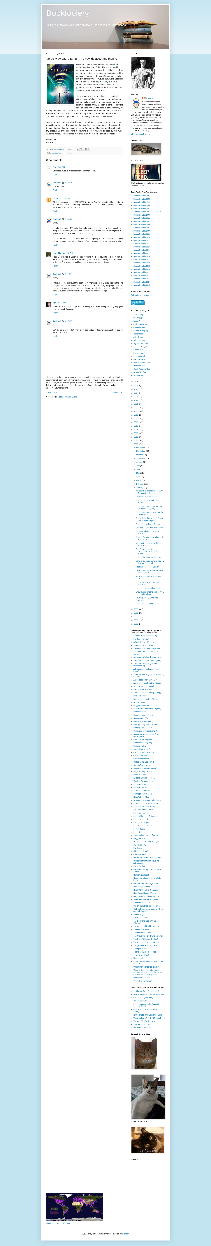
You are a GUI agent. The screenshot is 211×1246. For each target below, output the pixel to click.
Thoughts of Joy (140, 949)
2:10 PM (69, 253)
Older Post (117, 392)
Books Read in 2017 (141, 259)
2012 (136, 437)
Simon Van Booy (140, 372)
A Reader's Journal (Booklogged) (147, 660)
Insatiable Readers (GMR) (144, 806)
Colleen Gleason (140, 324)
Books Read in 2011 (141, 240)
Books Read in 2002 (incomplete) (147, 212)
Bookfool (57, 183)
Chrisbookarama (140, 755)
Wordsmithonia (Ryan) (142, 978)
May (138, 473)
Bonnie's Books (139, 712)
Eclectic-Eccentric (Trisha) (144, 778)
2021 (136, 404)
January (139, 488)
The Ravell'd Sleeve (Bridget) (145, 939)
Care (55, 167)
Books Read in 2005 (141, 221)
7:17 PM (68, 321)
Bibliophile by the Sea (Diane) (145, 699)
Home (84, 392)
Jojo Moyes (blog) (140, 343)
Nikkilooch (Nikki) (140, 851)
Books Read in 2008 (141, 231)
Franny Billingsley (140, 331)
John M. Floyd (139, 340)
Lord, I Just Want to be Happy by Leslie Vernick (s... (149, 513)
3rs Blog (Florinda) (141, 639)
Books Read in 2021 (141, 272)
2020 (136, 407)
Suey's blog (138, 914)
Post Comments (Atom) (67, 397)
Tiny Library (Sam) (141, 955)
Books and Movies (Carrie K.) (145, 731)
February (140, 484)
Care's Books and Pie (142, 749)
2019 (136, 411)
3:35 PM (61, 167)
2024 (136, 393)
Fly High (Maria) (140, 787)
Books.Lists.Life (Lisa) (142, 743)
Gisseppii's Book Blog (142, 794)
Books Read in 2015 (141, 253)
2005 (136, 624)
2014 (136, 429)
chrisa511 (57, 198)
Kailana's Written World (143, 810)
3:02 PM (68, 274)
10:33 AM (62, 303)
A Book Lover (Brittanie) (143, 645)
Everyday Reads (140, 784)
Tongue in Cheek (140, 958)
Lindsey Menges (140, 346)
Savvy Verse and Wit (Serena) (146, 896)
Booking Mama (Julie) (142, 728)
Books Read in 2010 (141, 237)
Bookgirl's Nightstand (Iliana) (145, 724)
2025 (136, 389)
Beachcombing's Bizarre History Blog (148, 994)
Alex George (138, 315)
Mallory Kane (139, 353)
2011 (136, 440)
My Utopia (137, 848)
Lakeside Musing (140, 813)
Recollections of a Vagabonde (145, 883)
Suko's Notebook (140, 918)
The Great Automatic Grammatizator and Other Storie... (147, 551)
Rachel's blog (139, 866)
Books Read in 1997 (141, 196)
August (139, 462)
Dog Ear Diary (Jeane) (142, 771)
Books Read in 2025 (141, 285)
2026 (136, 385)
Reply (55, 174)
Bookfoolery (67, 12)
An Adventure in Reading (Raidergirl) (148, 683)
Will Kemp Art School (142, 1028)
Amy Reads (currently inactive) (146, 680)
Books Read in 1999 (141, 202)
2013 (136, 433)
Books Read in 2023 (141, 279)
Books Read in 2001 (141, 208)
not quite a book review (62, 153)
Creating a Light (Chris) (143, 998)
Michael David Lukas (142, 362)
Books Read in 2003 (141, 215)
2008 (136, 613)
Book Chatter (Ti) (140, 718)
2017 (136, 418)
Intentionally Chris (140, 1001)
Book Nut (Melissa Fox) (143, 721)
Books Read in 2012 (141, 244)
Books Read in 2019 (141, 266)
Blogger (125, 1234)
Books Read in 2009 (141, 234)
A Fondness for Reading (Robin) (146, 648)
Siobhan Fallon (139, 375)
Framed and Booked (142, 791)
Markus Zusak (139, 356)
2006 (136, 620)
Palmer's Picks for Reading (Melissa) (148, 858)
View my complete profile (141, 134)
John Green (138, 337)
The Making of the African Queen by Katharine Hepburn (149, 519)
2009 (136, 609)
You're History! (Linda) (142, 981)
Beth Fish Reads (140, 696)
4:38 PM (68, 183)
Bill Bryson (137, 318)
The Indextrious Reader (143, 933)
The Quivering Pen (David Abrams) (148, 936)
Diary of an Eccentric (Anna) (145, 768)
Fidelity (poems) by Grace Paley (149, 528)
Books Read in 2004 (141, 218)
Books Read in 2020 (141, 269)
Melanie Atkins (139, 359)
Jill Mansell (138, 334)
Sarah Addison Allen (141, 369)
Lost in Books (139, 829)
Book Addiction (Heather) (143, 715)
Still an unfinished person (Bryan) (147, 906)
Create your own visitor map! (58, 1223)
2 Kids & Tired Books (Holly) (145, 636)
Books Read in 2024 (141, 282)
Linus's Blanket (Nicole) (143, 826)
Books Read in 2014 (141, 250)
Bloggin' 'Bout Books (142, 705)
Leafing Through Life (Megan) (145, 816)
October (139, 455)
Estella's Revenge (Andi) (143, 781)
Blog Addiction (139, 702)
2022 (136, 400)
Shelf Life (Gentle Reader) (144, 903)
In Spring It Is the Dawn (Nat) (145, 803)
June (138, 469)
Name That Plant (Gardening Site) (147, 1015)
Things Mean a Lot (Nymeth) (145, 945)
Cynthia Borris (139, 327)
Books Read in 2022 (141, 275)
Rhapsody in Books (141, 887)
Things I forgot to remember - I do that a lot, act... (150, 538)
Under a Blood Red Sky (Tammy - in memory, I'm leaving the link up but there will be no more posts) (148, 972)
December (140, 447)
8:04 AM (68, 219)
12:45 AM (66, 198)
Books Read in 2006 (141, 224)
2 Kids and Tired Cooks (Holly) (146, 991)
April (55, 303)
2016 (136, 422)
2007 (136, 616)
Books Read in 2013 (141, 247)
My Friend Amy (139, 845)
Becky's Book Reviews (142, 689)
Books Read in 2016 (141, 256)
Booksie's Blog (139, 746)
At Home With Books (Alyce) (145, 686)
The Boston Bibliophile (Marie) (146, 926)
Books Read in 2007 (141, 228)
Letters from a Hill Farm (143, 819)
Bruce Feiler (138, 321)
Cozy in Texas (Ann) (141, 765)
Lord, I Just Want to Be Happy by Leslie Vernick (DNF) (149, 507)
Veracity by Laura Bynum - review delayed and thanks (150, 562)
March (139, 480)
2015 (136, 426)
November (140, 451)
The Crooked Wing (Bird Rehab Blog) (149, 1018)
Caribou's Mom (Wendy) (143, 752)
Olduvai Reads (139, 854)
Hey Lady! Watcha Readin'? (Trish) (148, 800)
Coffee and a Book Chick (143, 762)
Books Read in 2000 (141, 205)
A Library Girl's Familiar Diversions (147, 657)
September (141, 458)
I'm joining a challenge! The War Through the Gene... (149, 492)
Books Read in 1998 (141, 199)
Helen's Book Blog (141, 797)
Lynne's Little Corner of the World (147, 835)
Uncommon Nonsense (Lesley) (146, 967)
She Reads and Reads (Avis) (145, 899)
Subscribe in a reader (140, 295)
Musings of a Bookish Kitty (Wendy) (148, 842)
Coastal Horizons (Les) (143, 759)
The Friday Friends (141, 929)
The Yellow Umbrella (142, 1024)
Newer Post (52, 392)
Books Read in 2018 (141, 263)
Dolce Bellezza (139, 775)
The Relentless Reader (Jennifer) (147, 942)
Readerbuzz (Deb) (141, 875)
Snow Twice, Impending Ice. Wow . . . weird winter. (150, 593)
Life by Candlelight (141, 822)
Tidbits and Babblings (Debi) (145, 952)
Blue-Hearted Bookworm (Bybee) (147, 708)
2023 (136, 396)
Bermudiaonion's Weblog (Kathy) (147, 693)
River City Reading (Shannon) (146, 890)
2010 (136, 444)
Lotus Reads (138, 832)
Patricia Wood (139, 366)
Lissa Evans (138, 350)
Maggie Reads (139, 838)
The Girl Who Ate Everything (145, 1021)
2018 (136, 415)
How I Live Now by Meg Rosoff (148, 497)
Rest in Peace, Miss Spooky (147, 567)
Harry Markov (59, 253)
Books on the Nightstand (143, 739)
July (138, 466)
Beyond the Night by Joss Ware (149, 557)
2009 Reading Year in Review (148, 588)
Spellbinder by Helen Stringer (148, 524)
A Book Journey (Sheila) (143, 642)
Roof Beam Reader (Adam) (144, 893)
